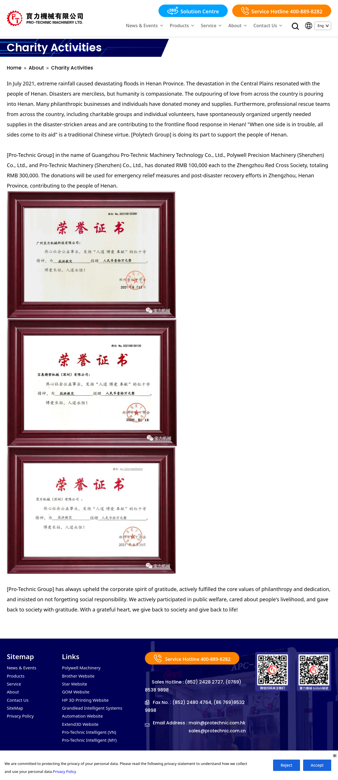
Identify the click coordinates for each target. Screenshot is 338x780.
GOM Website (76, 696)
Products (198, 26)
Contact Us (271, 26)
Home (14, 69)
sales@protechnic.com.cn (175, 743)
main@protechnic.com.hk (174, 735)
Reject (286, 765)
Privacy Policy (21, 721)
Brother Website (79, 679)
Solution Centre (193, 11)
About (245, 26)
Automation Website (83, 721)
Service (223, 26)
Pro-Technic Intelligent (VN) (91, 738)
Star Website (75, 687)
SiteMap (15, 713)
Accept (317, 765)
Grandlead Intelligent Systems (94, 713)
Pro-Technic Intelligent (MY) (91, 747)
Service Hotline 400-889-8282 (281, 11)
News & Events (167, 26)
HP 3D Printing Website (87, 704)
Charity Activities (74, 69)
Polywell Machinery (82, 670)
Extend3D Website (81, 730)
